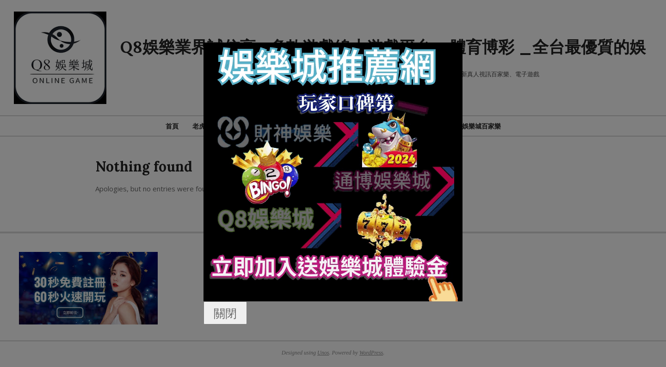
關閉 (225, 313)
